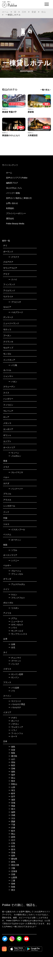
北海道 (12, 871)
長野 (11, 856)
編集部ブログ (12, 183)
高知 (11, 762)
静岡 (11, 837)
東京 (11, 890)
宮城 (11, 803)
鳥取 (11, 753)
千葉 (11, 824)
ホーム (5, 12)
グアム (12, 618)
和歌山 (12, 784)
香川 (11, 809)
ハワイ (12, 628)
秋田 (11, 765)
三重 (11, 880)
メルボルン (14, 456)
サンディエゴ (15, 631)
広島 (11, 843)
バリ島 (12, 365)
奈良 (11, 846)
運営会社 (10, 218)
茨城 (11, 852)
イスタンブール (16, 529)
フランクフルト (16, 598)
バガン (12, 382)
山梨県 (12, 877)
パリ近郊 (13, 688)
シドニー (13, 560)
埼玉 (11, 790)
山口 (11, 759)
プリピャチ (14, 302)
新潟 (11, 849)
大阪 (11, 868)
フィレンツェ (15, 733)
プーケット (14, 661)
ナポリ (12, 718)
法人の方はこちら (14, 188)
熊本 (11, 781)
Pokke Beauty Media (15, 223)
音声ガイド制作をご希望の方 (19, 198)
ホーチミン (14, 540)
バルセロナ (14, 707)
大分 (11, 818)
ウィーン (13, 453)
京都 (11, 874)
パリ (11, 691)
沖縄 (11, 815)
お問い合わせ (12, 203)
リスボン (13, 608)
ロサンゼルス (15, 624)
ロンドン (13, 677)
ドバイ (12, 279)
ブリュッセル (15, 574)
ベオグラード (15, 312)
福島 (11, 771)
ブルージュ (14, 571)
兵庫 (11, 828)
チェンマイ (14, 658)
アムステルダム (16, 584)
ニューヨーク (15, 621)
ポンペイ (13, 721)
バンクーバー (15, 489)
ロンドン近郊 (15, 674)
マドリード (14, 701)
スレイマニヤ (15, 472)
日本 (24, 12)
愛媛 (34, 12)
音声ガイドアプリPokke (16, 178)
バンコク (13, 664)
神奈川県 (13, 865)
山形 (11, 787)
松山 (44, 12)
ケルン (12, 594)
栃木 (11, 831)
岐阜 (11, 793)
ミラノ (12, 730)
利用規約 (10, 208)
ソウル (12, 550)
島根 (11, 887)
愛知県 (12, 859)
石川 (11, 840)
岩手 (11, 796)
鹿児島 (12, 756)
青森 (11, 806)
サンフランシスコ (17, 634)
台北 (11, 647)
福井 (11, 775)
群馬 (11, 862)
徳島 (11, 747)
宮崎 (11, 768)
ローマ (12, 736)
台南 (11, 644)
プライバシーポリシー (16, 213)
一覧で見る (44, 90)
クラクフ (13, 257)
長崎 (11, 884)
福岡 (11, 812)
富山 (11, 778)
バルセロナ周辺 (16, 704)
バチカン (13, 724)
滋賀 (11, 800)
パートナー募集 (13, 193)
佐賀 (11, 750)
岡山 (11, 834)
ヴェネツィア (15, 727)
